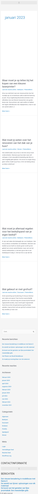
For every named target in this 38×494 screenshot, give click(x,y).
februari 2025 (6, 377)
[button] (19, 2)
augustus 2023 (6, 386)
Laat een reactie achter (9, 89)
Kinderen (5, 426)
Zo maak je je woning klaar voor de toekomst (16, 359)
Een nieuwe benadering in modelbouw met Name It (17, 344)
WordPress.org (6, 456)
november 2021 (7, 405)
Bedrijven (20, 89)
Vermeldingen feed (8, 449)
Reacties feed (6, 452)
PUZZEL (4, 429)
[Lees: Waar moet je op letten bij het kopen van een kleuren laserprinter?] (19, 51)
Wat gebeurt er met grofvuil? (17, 289)
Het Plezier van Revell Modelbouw (12, 356)
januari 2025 (6, 380)
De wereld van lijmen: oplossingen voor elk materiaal (18, 347)
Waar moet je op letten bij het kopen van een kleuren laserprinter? (17, 83)
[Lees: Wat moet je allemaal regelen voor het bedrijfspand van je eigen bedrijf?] (19, 200)
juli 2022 (4, 396)
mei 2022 (5, 399)
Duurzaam (20, 292)
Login (4, 446)
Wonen (19, 149)
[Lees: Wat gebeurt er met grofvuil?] (19, 274)
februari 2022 (6, 402)
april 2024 (5, 383)
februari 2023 (6, 389)
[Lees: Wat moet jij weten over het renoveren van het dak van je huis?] (19, 127)
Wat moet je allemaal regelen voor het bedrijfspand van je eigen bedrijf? (17, 231)
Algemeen (5, 416)
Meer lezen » (6, 111)
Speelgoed (5, 432)
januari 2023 (6, 393)
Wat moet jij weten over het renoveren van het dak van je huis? (17, 143)
